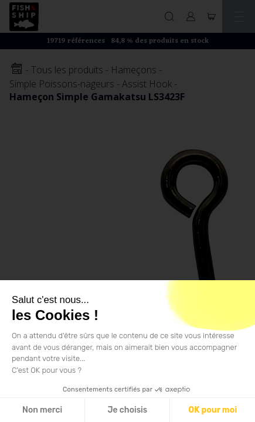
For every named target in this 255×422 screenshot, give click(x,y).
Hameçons (134, 69)
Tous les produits (67, 69)
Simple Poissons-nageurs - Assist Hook (90, 83)
